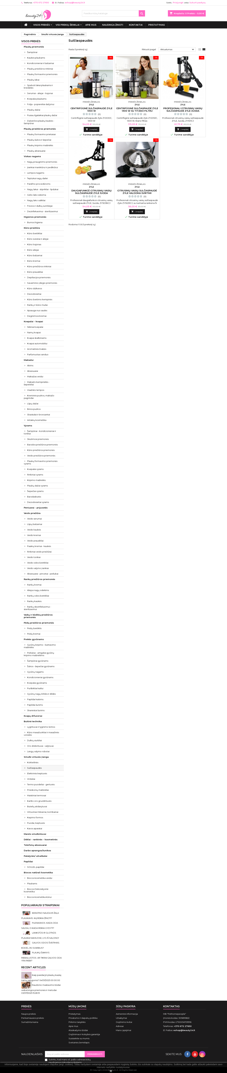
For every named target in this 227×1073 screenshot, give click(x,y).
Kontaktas (171, 1006)
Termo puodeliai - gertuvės (41, 784)
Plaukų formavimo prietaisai (41, 134)
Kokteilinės (32, 762)
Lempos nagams (35, 173)
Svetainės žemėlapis (79, 1042)
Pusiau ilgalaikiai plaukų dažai (42, 115)
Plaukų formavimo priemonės (42, 74)
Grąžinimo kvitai (124, 1022)
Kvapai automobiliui (37, 343)
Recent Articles (33, 967)
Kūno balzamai (34, 255)
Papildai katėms (35, 699)
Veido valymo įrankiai (38, 568)
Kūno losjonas (34, 244)
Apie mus (90, 24)
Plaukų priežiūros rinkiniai (40, 68)
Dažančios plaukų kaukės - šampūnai (39, 122)
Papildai (28, 861)
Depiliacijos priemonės (38, 277)
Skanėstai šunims (35, 710)
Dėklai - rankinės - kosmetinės (41, 839)
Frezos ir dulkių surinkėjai (39, 206)
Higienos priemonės (35, 217)
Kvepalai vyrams (35, 469)
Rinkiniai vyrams (35, 474)
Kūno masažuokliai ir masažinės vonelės (41, 733)
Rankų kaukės (34, 601)
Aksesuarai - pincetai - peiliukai (42, 573)
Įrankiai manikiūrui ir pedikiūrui (42, 167)
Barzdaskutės (34, 496)
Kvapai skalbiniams (36, 338)
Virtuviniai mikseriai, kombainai (42, 812)
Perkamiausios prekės (32, 1018)
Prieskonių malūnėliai (38, 790)
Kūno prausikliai (35, 272)
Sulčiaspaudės (34, 768)
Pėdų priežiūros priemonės (39, 623)
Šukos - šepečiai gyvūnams (40, 666)
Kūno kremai (33, 261)
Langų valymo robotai (38, 751)
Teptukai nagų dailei (37, 178)
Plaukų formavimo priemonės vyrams (40, 462)
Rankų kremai (34, 584)
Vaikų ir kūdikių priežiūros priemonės (38, 616)
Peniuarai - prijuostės (36, 507)
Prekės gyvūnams (34, 639)
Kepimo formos (35, 817)
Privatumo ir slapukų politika (83, 1018)
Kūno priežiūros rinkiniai (39, 266)
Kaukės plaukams (36, 57)
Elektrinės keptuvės (37, 773)
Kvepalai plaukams (36, 99)
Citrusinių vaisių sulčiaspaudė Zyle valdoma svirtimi (137, 192)
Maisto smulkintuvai (35, 834)
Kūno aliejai (33, 250)
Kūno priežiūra (32, 228)
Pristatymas (156, 24)
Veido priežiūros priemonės (41, 455)
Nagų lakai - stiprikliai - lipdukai (42, 189)
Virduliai (31, 779)
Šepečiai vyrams (35, 491)
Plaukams (32, 883)
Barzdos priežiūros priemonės (42, 444)
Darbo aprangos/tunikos (37, 850)
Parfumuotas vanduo (37, 354)
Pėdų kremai (33, 634)
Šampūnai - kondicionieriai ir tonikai (40, 432)
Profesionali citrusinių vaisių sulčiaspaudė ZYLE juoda (182, 109)
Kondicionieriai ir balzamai (40, 63)
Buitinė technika (33, 721)
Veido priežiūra (32, 513)
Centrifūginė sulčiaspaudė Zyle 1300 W (91, 109)
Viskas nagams (32, 156)
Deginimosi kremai (37, 316)
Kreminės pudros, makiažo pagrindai (39, 396)
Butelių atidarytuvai (37, 806)
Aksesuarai (32, 371)
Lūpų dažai (32, 403)
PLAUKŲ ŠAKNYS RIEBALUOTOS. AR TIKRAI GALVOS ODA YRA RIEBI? (41, 956)
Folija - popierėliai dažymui (40, 104)
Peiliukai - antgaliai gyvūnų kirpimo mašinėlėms (39, 654)
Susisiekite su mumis (79, 1038)
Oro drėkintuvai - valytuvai (40, 746)
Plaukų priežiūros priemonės (40, 129)
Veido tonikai (34, 557)
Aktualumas (177, 49)
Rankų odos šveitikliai (38, 595)
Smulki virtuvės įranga (36, 757)
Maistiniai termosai (36, 795)
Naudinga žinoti (112, 24)
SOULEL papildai (35, 867)
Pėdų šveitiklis (34, 628)
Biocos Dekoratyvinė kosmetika (36, 890)
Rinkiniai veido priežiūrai (39, 551)
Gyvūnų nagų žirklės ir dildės (41, 694)
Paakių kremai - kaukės (39, 546)
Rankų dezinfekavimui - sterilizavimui (37, 607)
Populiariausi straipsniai (40, 905)
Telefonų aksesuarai (35, 845)
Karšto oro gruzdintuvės (39, 801)
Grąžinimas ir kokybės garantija (84, 1034)
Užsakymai (121, 1018)
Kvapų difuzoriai (33, 716)
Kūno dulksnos (34, 288)
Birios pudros (34, 409)
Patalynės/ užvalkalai (35, 856)
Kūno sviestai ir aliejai (37, 239)
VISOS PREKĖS (41, 24)
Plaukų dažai (33, 110)
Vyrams (28, 425)
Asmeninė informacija (127, 1014)
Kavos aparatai (34, 828)
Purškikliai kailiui (35, 688)
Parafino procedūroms (38, 184)
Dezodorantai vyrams (38, 502)
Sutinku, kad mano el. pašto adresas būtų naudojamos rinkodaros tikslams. (70, 1061)
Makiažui (29, 360)
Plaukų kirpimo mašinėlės (40, 145)
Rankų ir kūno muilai (37, 305)
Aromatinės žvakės (36, 349)
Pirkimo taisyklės (77, 1022)
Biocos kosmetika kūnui (39, 897)
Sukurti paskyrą (197, 2)
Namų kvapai (34, 332)
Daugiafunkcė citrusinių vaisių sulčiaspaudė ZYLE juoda (91, 192)
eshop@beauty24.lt (75, 2)
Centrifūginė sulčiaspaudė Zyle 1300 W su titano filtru (137, 109)
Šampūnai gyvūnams (37, 661)
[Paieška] (113, 13)
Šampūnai (32, 52)
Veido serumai (34, 518)
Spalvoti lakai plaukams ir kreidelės (38, 86)
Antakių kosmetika (36, 420)
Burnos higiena (34, 222)
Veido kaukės (34, 529)
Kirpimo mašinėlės (36, 480)
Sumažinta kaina (29, 1022)
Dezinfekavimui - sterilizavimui (42, 211)
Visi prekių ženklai (67, 24)
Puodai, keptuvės (36, 823)
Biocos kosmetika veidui (39, 878)
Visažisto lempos (35, 390)
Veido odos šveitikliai (37, 562)
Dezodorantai (34, 294)
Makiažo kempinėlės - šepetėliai (36, 383)
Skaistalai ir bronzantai (38, 414)
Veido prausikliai (35, 540)
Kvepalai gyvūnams (37, 683)
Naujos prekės (28, 1014)
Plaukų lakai (33, 79)
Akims (30, 365)
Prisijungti (178, 2)
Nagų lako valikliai (36, 200)
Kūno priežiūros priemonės (41, 450)
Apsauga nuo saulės (37, 310)
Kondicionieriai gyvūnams (40, 677)
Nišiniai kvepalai (35, 327)
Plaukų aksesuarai (36, 151)
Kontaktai (136, 24)
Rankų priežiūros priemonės (39, 579)
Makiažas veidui (35, 376)
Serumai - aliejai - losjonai (40, 93)
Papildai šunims (35, 705)
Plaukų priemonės (34, 46)
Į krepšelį (91, 129)
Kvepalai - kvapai (33, 321)
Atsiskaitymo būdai (78, 1030)
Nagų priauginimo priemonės (42, 162)
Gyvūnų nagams (35, 672)
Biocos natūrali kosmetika (38, 872)
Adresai (120, 1026)
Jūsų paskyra (125, 1006)
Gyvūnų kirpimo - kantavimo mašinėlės (40, 646)
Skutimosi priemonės (38, 439)
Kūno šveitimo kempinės (39, 299)
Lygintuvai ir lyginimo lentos (41, 727)
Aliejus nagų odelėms (38, 590)
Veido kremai (34, 535)
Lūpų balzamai (34, 524)
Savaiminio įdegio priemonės (42, 283)
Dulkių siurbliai (34, 740)
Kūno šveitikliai (34, 233)
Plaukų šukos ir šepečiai (39, 140)
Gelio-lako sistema (36, 195)
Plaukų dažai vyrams (37, 485)
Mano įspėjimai (123, 1030)
